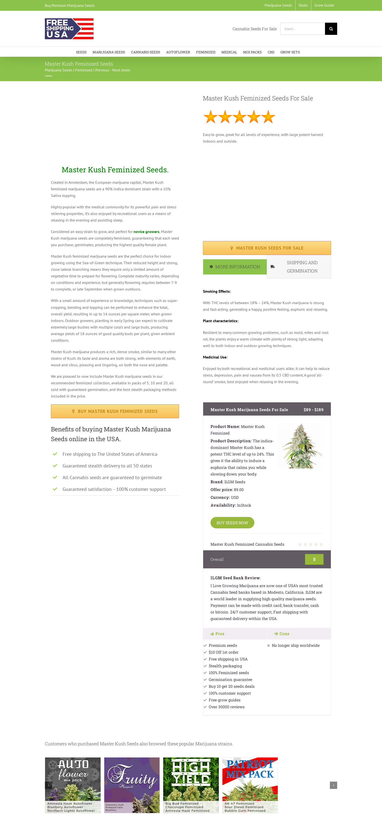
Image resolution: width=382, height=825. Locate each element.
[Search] (331, 29)
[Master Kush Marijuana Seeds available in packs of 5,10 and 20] (267, 248)
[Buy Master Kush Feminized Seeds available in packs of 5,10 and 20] (115, 411)
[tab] (235, 267)
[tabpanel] (267, 339)
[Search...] (302, 29)
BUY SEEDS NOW (232, 522)
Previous (102, 70)
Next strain (121, 70)
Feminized (83, 70)
